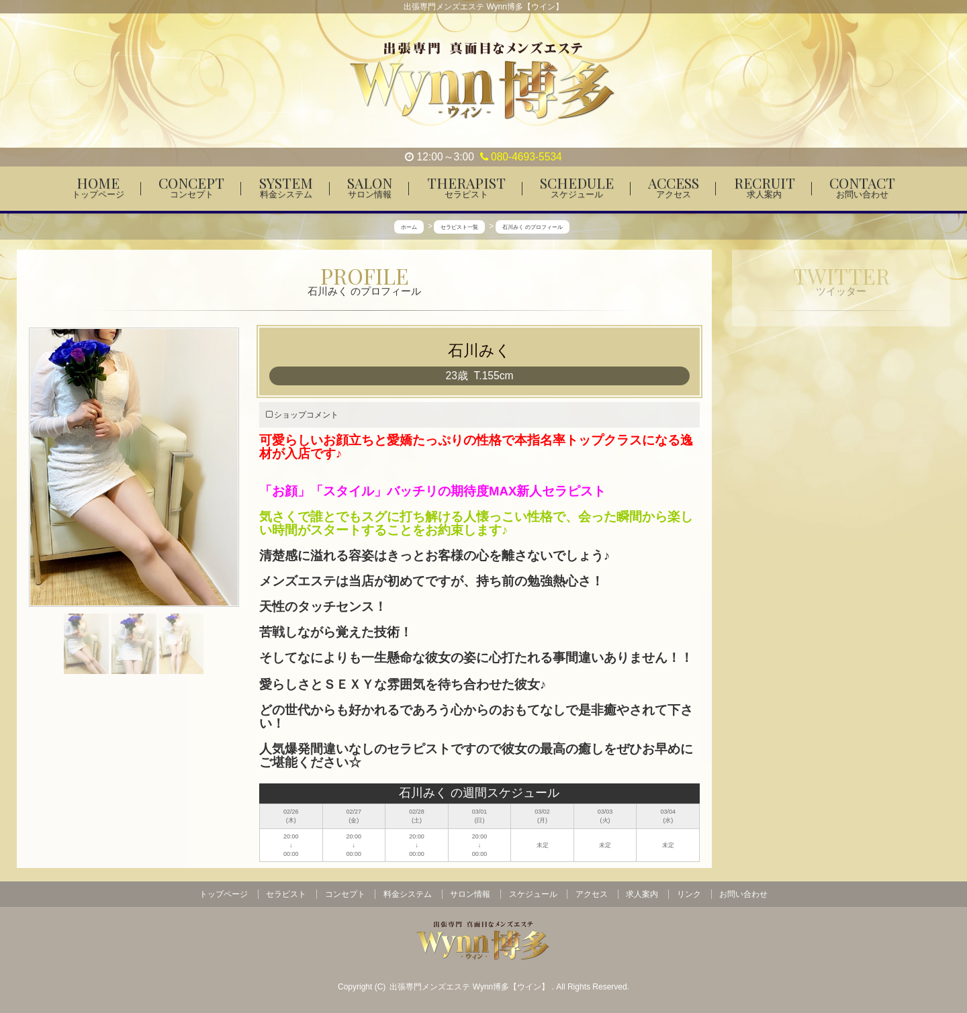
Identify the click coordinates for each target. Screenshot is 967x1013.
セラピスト (286, 894)
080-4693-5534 (521, 156)
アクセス (591, 894)
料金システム (407, 894)
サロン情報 (470, 894)
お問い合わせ (743, 894)
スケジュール (533, 894)
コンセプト (345, 894)
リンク (689, 894)
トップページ (223, 894)
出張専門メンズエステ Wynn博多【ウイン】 (470, 987)
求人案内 (642, 894)
